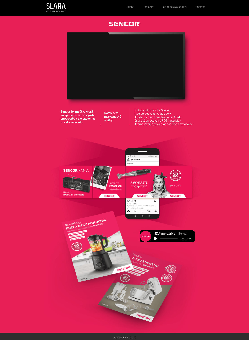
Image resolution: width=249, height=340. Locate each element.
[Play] (156, 238)
